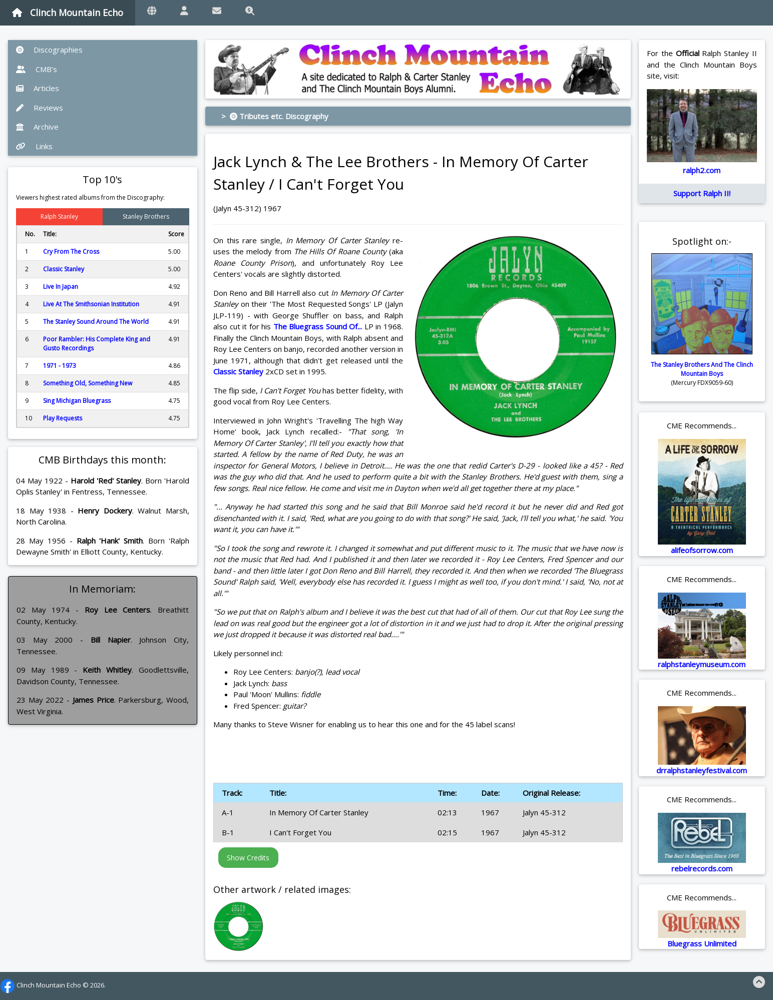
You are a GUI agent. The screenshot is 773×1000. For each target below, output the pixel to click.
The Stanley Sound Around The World (96, 321)
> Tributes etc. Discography (274, 116)
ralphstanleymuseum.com (701, 664)
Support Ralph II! (701, 193)
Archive (37, 127)
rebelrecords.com (701, 868)
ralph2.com (701, 170)
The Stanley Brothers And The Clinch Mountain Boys (702, 369)
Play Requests (62, 418)
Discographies (49, 50)
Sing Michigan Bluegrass (77, 400)
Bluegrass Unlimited (701, 943)
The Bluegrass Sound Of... (317, 326)
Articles (37, 88)
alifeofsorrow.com (702, 550)
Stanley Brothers (146, 216)
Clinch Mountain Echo (67, 13)
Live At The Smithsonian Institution (91, 304)
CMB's (36, 69)
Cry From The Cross (71, 251)
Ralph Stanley (59, 216)
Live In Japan (60, 286)
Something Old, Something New (87, 383)
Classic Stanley (63, 269)
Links (34, 146)
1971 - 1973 (59, 365)
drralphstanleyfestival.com (701, 770)
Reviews (39, 108)
